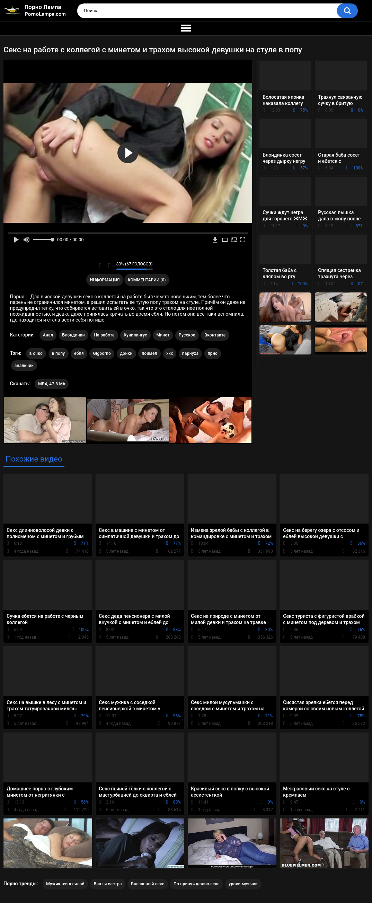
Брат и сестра (108, 884)
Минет (162, 335)
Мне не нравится (109, 265)
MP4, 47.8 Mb (51, 384)
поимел (149, 353)
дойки (126, 353)
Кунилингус (135, 335)
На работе (104, 335)
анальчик (24, 365)
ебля (79, 353)
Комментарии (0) (147, 280)
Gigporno (102, 353)
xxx (169, 353)
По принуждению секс (197, 884)
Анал (48, 335)
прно (213, 353)
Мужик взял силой (65, 884)
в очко (36, 353)
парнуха (190, 353)
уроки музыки (243, 884)
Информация (105, 280)
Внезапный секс (147, 884)
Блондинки (73, 335)
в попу (58, 353)
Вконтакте (214, 335)
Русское (187, 335)
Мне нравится (100, 265)
